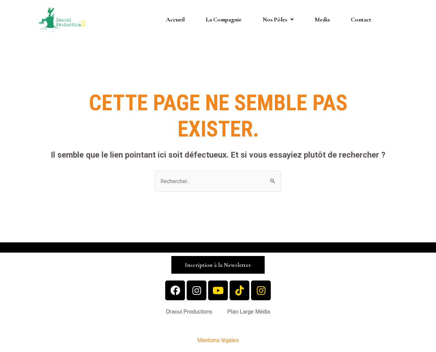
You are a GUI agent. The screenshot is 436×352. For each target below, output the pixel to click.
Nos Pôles (278, 19)
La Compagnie (224, 19)
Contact (361, 19)
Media (322, 19)
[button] (218, 265)
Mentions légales (218, 340)
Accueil (175, 19)
